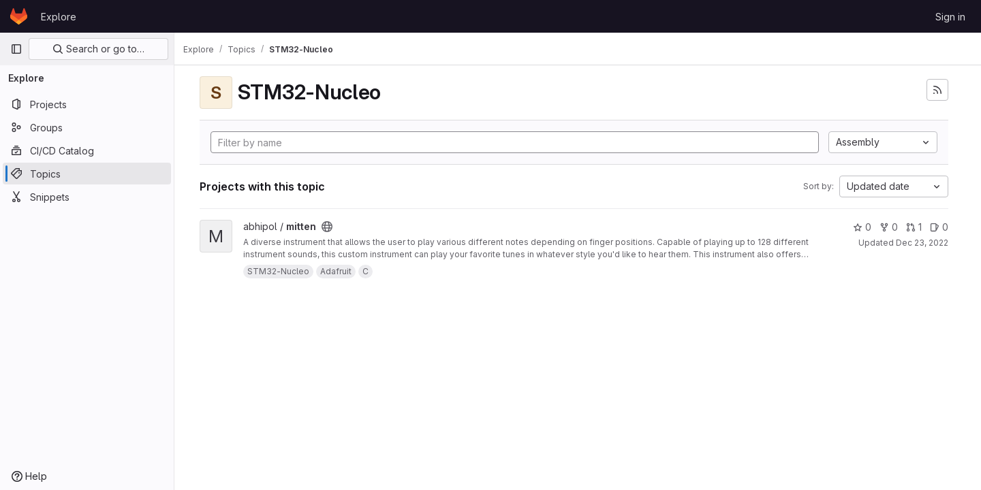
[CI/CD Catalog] (87, 150)
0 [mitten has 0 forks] (888, 227)
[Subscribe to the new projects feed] (937, 90)
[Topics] (87, 173)
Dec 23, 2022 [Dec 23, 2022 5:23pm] (922, 243)
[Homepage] (18, 16)
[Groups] (87, 127)
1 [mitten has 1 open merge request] (914, 227)
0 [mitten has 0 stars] (862, 227)
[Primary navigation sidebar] (16, 49)
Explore (58, 16)
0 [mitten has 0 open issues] (939, 227)
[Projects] (87, 104)
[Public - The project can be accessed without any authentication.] (334, 226)
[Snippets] (87, 197)
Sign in (950, 16)
